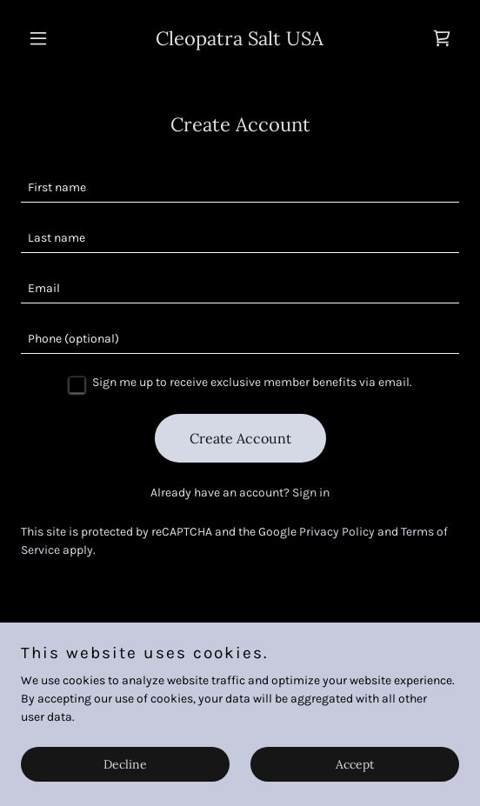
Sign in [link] (311, 492)
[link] (239, 41)
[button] (54, 38)
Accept (355, 764)
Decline (125, 764)
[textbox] (240, 188)
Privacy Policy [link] (337, 531)
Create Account (240, 438)
